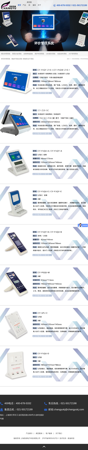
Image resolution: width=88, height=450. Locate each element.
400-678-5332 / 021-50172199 (70, 5)
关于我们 (59, 433)
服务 (34, 5)
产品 (24, 5)
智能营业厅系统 (28, 59)
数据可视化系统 (17, 59)
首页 (19, 5)
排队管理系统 (5, 54)
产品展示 (29, 433)
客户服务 (49, 433)
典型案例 (29, 3)
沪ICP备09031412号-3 (50, 438)
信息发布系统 (62, 54)
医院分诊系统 (17, 54)
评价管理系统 (5, 59)
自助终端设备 (28, 54)
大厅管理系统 (73, 54)
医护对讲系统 (39, 54)
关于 (39, 5)
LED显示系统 (50, 54)
